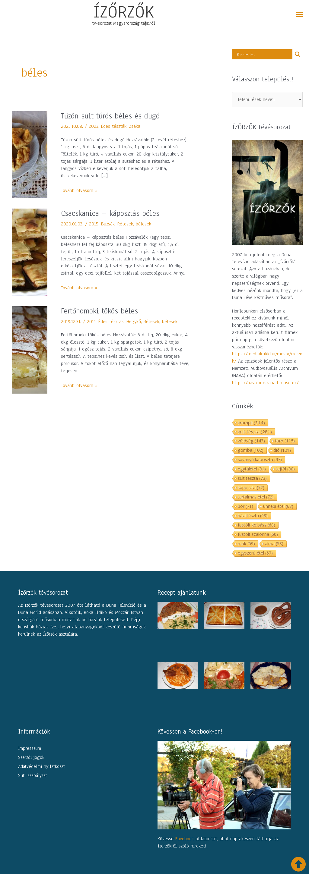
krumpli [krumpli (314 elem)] (251, 423)
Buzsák (108, 224)
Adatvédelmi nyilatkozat (41, 766)
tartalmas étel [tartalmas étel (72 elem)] (256, 497)
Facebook (184, 838)
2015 (93, 224)
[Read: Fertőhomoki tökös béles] (29, 349)
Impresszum (29, 748)
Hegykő (133, 321)
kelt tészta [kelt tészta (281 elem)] (255, 432)
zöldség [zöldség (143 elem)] (251, 441)
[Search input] (264, 54)
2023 (93, 126)
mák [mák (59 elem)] (246, 543)
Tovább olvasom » (79, 190)
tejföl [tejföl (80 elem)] (285, 469)
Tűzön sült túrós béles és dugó (110, 116)
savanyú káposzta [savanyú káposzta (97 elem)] (260, 459)
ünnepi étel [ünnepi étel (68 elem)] (278, 506)
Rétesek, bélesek (134, 224)
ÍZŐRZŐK (123, 11)
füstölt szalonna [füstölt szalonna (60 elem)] (258, 534)
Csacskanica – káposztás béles (110, 213)
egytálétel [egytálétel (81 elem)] (252, 469)
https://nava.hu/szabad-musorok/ (265, 382)
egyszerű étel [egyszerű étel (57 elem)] (255, 553)
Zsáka (134, 126)
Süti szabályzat (32, 775)
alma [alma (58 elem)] (274, 543)
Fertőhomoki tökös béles (99, 311)
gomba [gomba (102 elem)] (250, 450)
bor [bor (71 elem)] (245, 506)
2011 (91, 321)
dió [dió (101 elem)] (282, 450)
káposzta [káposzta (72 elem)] (251, 487)
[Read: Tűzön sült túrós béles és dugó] (29, 154)
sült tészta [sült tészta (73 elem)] (252, 478)
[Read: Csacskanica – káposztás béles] (29, 252)
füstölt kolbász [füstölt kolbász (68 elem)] (256, 525)
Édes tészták (113, 126)
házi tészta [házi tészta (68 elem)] (253, 515)
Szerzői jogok (31, 757)
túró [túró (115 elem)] (285, 441)
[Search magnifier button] (297, 54)
